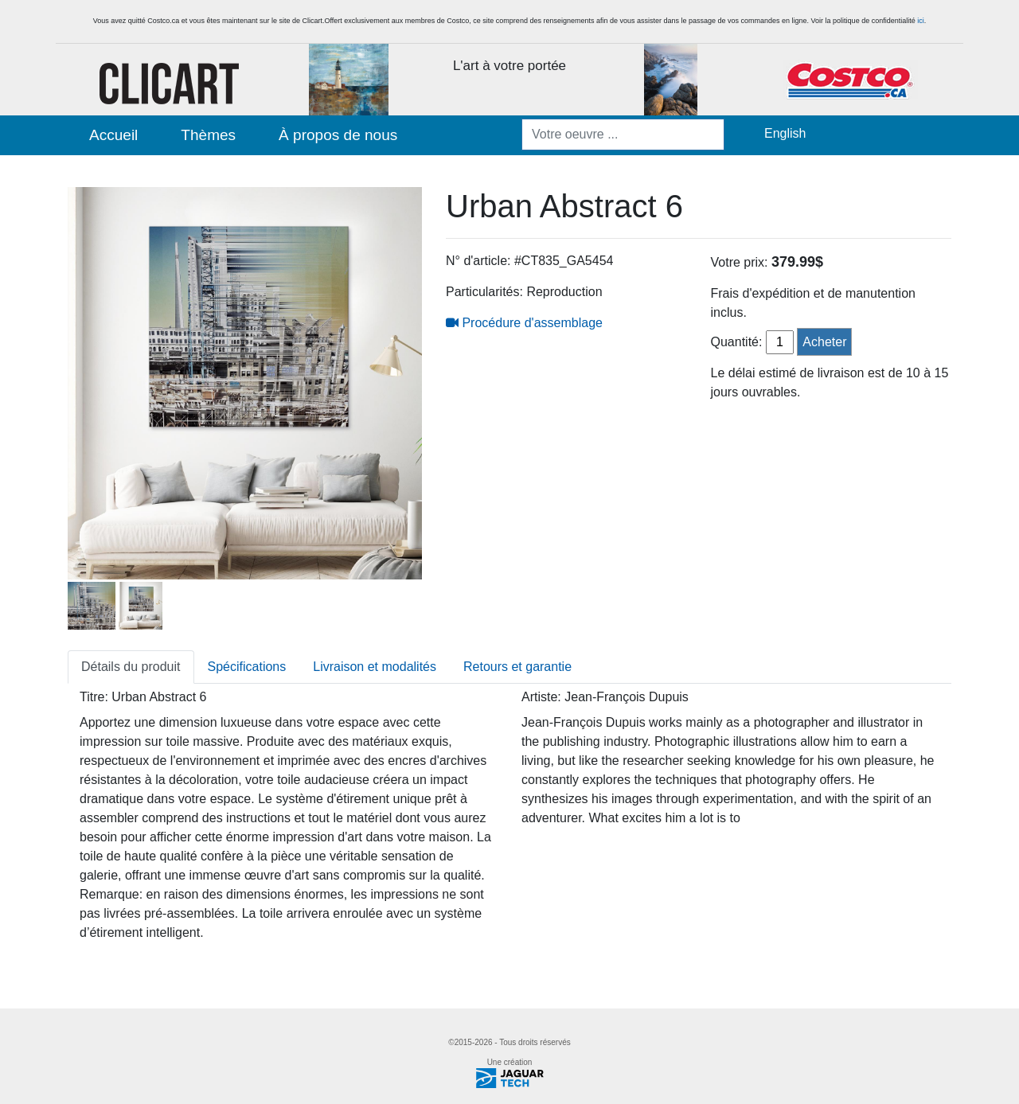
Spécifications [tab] (247, 666)
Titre (92, 697)
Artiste (539, 697)
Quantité (735, 342)
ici (920, 21)
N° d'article (476, 260)
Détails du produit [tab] (131, 666)
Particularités (482, 291)
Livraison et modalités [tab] (374, 666)
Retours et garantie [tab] (517, 666)
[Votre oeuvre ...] (622, 134)
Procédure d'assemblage (524, 323)
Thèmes (208, 135)
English (785, 133)
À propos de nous (338, 135)
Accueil (113, 135)
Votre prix (738, 262)
